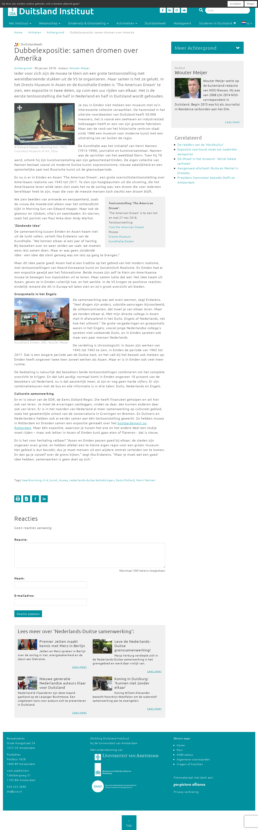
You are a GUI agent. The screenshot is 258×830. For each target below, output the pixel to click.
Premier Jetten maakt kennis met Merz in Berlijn (62, 643)
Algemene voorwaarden (193, 759)
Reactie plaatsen (28, 613)
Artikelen (34, 32)
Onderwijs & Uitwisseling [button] (88, 23)
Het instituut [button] (20, 23)
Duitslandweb (155, 23)
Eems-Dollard (125, 480)
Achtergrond (55, 32)
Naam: (19, 578)
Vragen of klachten (190, 764)
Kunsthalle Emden (121, 241)
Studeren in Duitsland (217, 23)
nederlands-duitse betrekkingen (92, 480)
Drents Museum (120, 236)
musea (63, 480)
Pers (180, 750)
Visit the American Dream (126, 227)
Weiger (251, 3)
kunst (53, 480)
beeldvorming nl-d (35, 480)
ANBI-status (185, 755)
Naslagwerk (182, 23)
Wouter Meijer (80, 68)
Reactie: (21, 539)
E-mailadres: (24, 595)
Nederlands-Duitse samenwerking (93, 631)
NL (247, 23)
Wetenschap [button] (49, 23)
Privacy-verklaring (186, 792)
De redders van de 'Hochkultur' (200, 144)
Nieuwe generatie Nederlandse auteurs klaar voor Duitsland (62, 683)
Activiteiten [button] (126, 23)
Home (18, 32)
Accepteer (235, 3)
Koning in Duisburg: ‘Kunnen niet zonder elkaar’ (132, 683)
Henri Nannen (146, 480)
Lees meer (79, 667)
